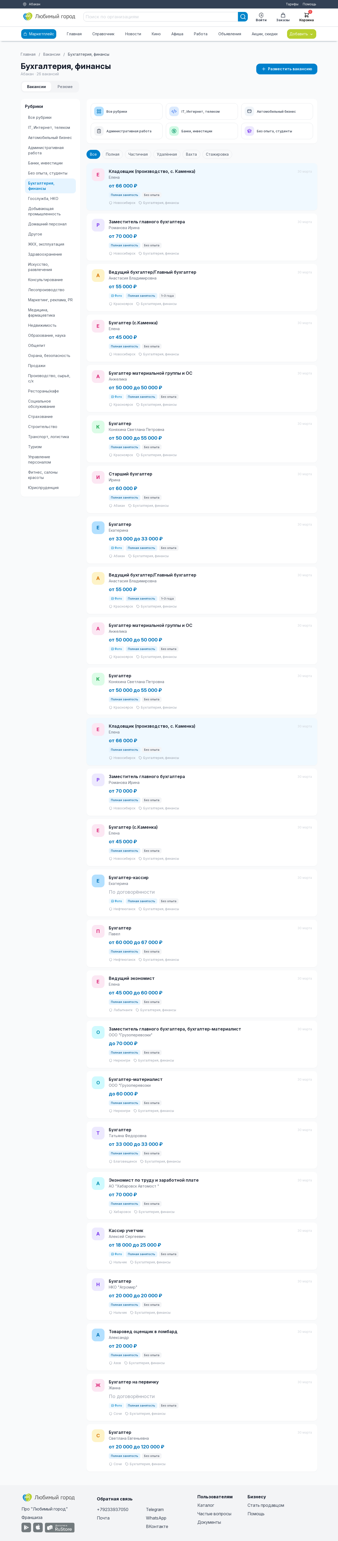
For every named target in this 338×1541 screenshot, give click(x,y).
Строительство (42, 426)
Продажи (36, 365)
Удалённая (167, 154)
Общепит (36, 345)
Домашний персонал (47, 224)
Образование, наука (47, 335)
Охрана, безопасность (49, 355)
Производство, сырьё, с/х (49, 378)
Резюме (65, 86)
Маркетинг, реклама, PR (50, 300)
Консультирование (45, 279)
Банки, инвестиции (45, 163)
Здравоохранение (45, 254)
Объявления (229, 34)
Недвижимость (42, 325)
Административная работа (46, 150)
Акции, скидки (265, 34)
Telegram (155, 1509)
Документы (209, 1522)
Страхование (40, 416)
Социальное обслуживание (41, 404)
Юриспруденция (43, 487)
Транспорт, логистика (48, 436)
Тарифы (292, 4)
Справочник (103, 34)
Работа (200, 34)
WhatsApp (156, 1518)
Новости (133, 34)
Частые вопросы (214, 1513)
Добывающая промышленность (44, 211)
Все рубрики (39, 117)
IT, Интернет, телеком (49, 127)
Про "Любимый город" (44, 1509)
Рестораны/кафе (43, 391)
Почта (103, 1518)
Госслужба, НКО (43, 198)
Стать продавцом (266, 1505)
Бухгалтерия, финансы (41, 186)
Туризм (35, 446)
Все (93, 154)
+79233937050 (112, 1509)
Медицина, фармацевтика (41, 312)
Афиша (177, 34)
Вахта (191, 154)
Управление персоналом (39, 459)
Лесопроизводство (46, 289)
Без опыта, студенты (47, 173)
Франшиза (31, 1517)
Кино (156, 34)
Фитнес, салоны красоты (43, 475)
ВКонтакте (157, 1526)
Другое (35, 234)
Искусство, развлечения (40, 267)
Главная (74, 34)
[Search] (243, 16)
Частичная (138, 154)
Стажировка (217, 154)
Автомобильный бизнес (50, 137)
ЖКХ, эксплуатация (46, 244)
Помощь (309, 4)
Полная (112, 154)
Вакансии (51, 54)
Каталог (205, 1505)
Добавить (301, 34)
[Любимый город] (49, 16)
